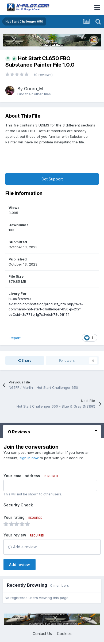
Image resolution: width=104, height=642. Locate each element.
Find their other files (34, 94)
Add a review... (23, 547)
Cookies (64, 633)
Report (15, 338)
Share (25, 360)
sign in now (29, 458)
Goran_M (33, 88)
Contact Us (42, 633)
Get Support (52, 179)
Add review (19, 564)
